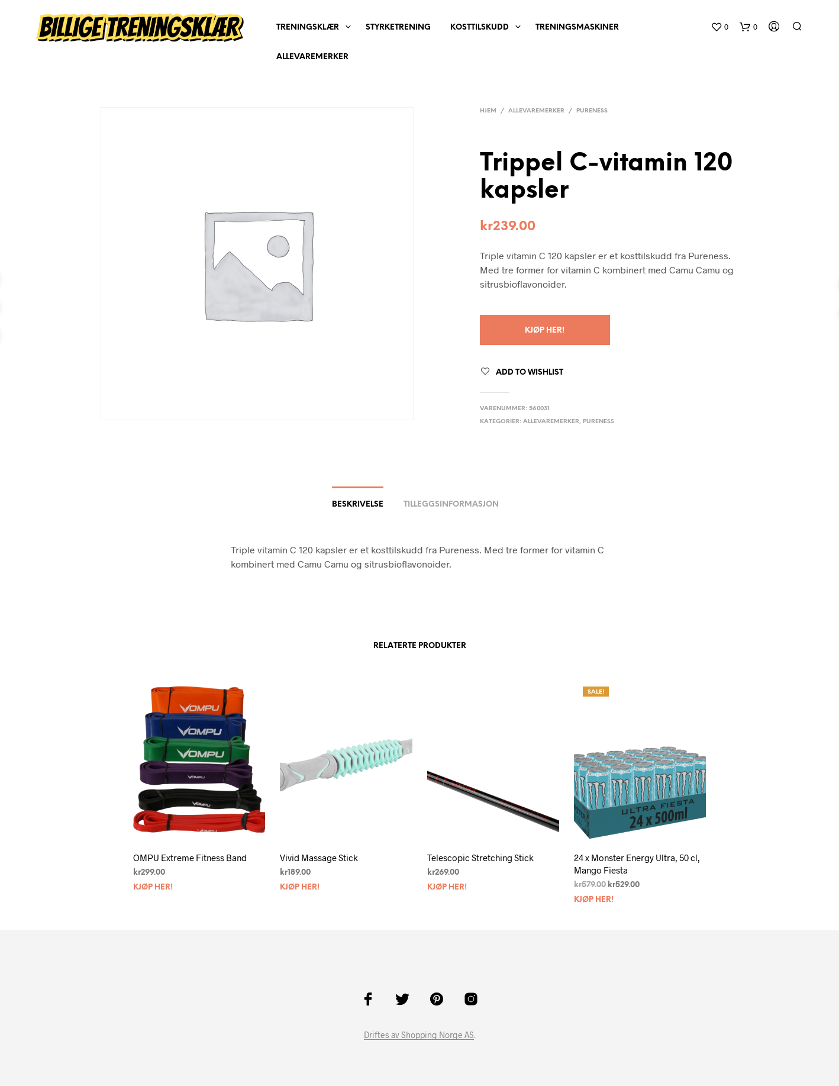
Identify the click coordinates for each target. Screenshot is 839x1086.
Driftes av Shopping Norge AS (419, 1035)
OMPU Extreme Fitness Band (190, 857)
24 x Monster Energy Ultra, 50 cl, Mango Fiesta (637, 863)
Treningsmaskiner (577, 27)
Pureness (592, 111)
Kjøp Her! (544, 330)
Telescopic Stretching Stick (480, 857)
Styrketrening (398, 27)
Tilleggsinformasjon (451, 504)
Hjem (488, 111)
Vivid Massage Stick (319, 857)
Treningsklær (307, 27)
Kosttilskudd (479, 27)
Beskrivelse (357, 504)
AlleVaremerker (312, 57)
